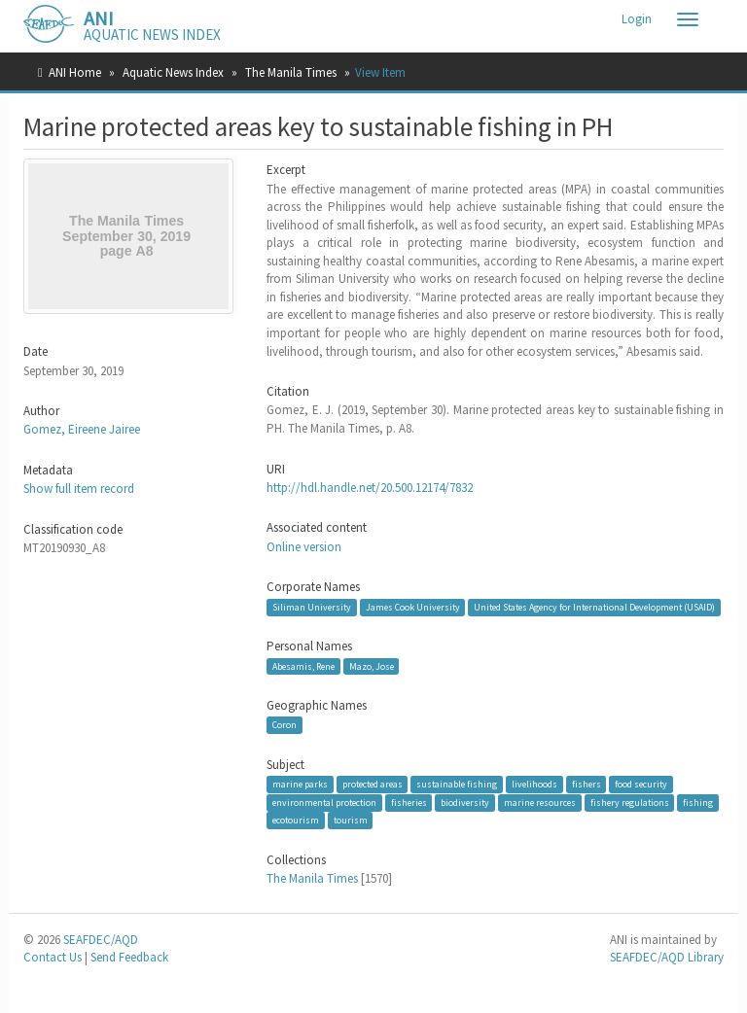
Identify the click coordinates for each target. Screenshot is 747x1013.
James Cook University (413, 607)
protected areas (372, 784)
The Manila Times (291, 72)
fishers (586, 784)
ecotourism (295, 820)
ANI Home (75, 72)
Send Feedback (129, 957)
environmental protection (324, 802)
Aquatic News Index (173, 72)
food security (641, 784)
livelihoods (534, 784)
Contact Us (52, 957)
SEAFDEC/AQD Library (667, 957)
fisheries (409, 802)
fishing (698, 802)
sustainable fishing (456, 784)
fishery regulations (629, 802)
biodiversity (465, 802)
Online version (304, 547)
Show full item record (78, 488)
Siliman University (311, 607)
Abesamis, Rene (303, 665)
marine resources (540, 802)
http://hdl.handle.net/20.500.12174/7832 (370, 487)
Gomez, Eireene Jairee (81, 429)
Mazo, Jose (371, 665)
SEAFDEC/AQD (100, 939)
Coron (284, 724)
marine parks (300, 784)
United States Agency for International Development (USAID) (594, 607)
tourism (351, 820)
